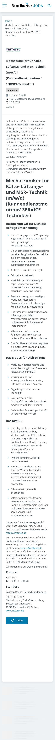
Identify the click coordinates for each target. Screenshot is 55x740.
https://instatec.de (16, 532)
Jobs (7, 21)
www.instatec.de (15, 610)
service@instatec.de (31, 548)
